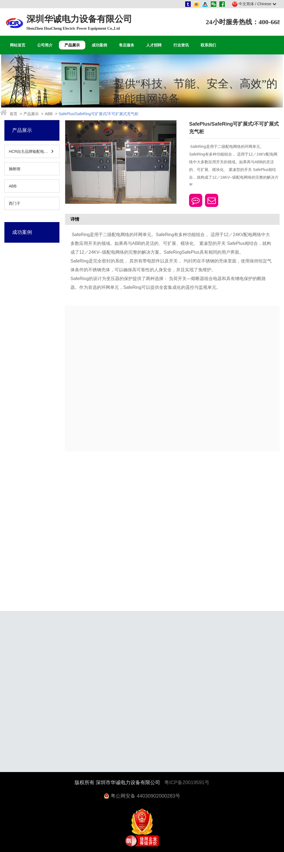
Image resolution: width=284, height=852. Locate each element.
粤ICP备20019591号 (186, 782)
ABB (49, 114)
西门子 (14, 203)
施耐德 (14, 169)
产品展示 (31, 114)
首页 (13, 114)
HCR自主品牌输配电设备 (30, 151)
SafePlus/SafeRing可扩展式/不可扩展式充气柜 (98, 114)
